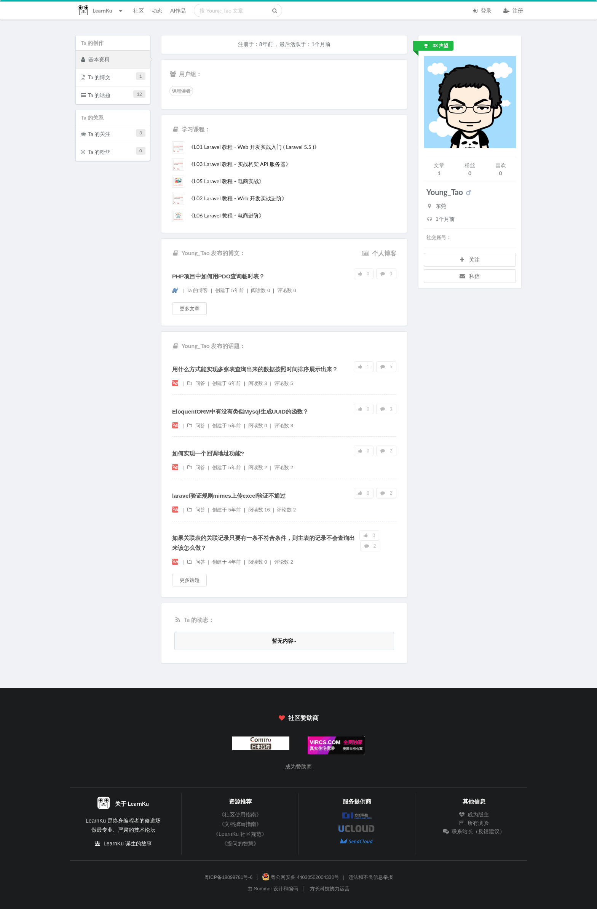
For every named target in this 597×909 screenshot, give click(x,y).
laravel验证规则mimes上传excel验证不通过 (229, 495)
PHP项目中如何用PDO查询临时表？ (218, 276)
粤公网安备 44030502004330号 (300, 877)
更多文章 (190, 308)
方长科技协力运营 (330, 888)
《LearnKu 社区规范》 (240, 834)
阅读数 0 (261, 290)
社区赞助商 (298, 717)
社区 (138, 10)
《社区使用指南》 (240, 815)
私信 (469, 276)
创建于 (229, 290)
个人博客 (379, 253)
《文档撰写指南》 (240, 824)
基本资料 (95, 59)
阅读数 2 (258, 467)
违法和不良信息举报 (370, 877)
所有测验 (474, 823)
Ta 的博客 (198, 290)
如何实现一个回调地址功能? (208, 453)
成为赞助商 (298, 767)
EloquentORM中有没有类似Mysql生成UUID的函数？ (240, 411)
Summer (263, 888)
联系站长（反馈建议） (474, 831)
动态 (157, 10)
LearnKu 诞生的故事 (128, 843)
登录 (482, 10)
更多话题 (190, 580)
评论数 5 (283, 383)
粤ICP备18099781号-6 (228, 877)
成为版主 (474, 815)
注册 (513, 10)
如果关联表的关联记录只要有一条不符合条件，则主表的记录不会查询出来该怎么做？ (263, 543)
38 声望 (436, 45)
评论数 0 (286, 290)
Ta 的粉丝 (113, 151)
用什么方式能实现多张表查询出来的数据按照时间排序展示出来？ (255, 369)
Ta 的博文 (113, 76)
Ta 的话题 (113, 94)
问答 (196, 383)
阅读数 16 (259, 510)
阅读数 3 (258, 383)
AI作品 (178, 10)
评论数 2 (283, 467)
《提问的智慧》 (240, 843)
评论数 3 (283, 425)
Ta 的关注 (113, 133)
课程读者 (181, 91)
